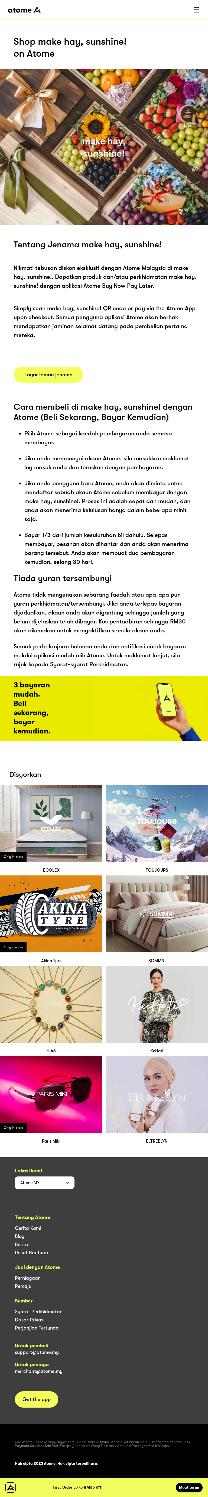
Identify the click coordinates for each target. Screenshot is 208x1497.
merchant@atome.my (39, 1371)
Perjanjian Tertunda (37, 1328)
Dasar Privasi (29, 1320)
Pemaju (23, 1286)
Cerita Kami (28, 1228)
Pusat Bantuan (31, 1252)
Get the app (36, 1399)
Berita (21, 1244)
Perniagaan (28, 1278)
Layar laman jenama (48, 375)
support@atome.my (37, 1352)
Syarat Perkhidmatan (39, 1311)
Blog (20, 1236)
